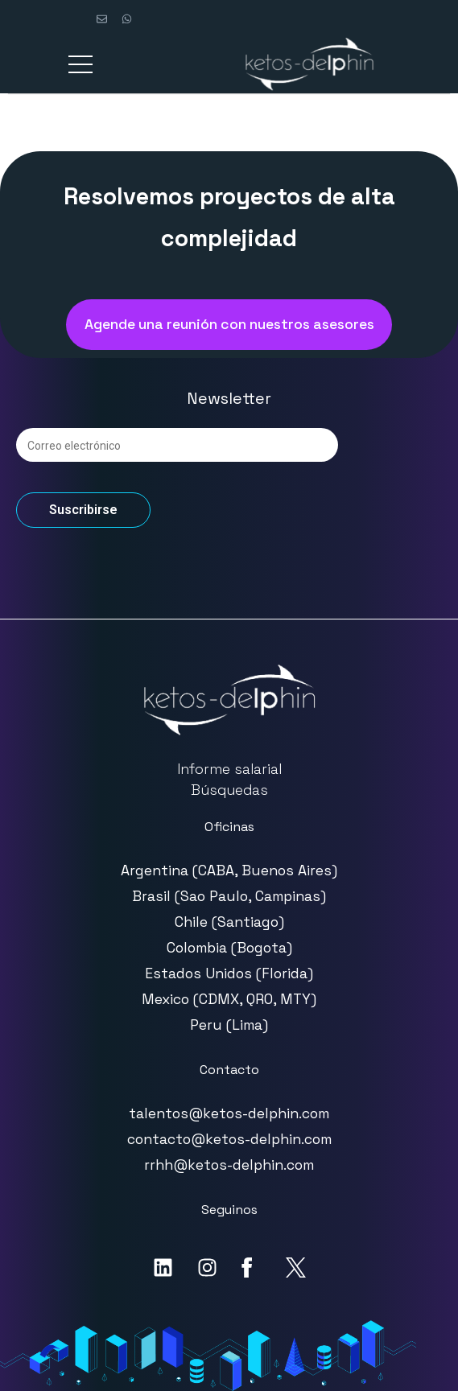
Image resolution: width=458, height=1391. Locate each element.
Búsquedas (229, 790)
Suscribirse (83, 509)
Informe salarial (229, 769)
